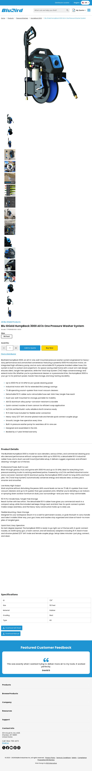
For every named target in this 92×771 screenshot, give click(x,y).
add (16, 348)
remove (4, 348)
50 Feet (7, 336)
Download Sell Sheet (11, 627)
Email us (5, 743)
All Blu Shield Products (11, 322)
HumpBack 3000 (36, 18)
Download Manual (10, 633)
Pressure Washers (22, 18)
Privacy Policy (50, 758)
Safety (74, 758)
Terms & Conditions (63, 758)
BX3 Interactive (51, 763)
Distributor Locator (62, 3)
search (67, 10)
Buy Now (49, 348)
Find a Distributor (8, 354)
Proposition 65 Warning (46, 760)
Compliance (82, 758)
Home (3, 18)
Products (11, 18)
